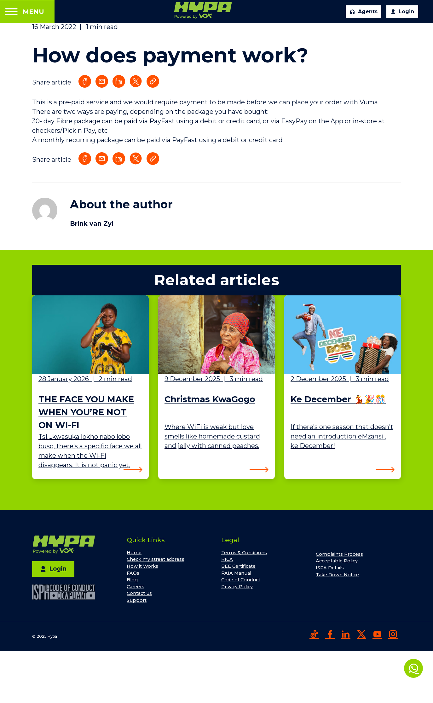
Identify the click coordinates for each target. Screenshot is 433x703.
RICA (227, 559)
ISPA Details (330, 568)
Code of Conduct (240, 580)
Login (402, 11)
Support (137, 600)
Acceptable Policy (337, 561)
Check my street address (155, 559)
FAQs (133, 573)
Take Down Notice (337, 575)
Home (134, 552)
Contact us (139, 593)
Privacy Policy (237, 587)
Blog (132, 580)
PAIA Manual (236, 573)
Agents (364, 11)
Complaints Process (339, 554)
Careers (135, 587)
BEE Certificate (238, 566)
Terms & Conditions (244, 552)
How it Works (142, 566)
